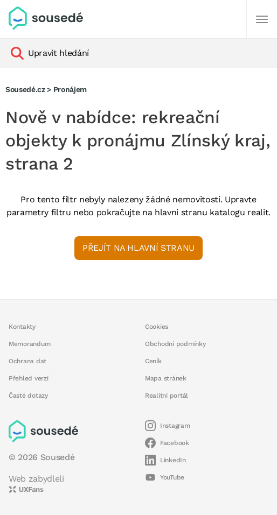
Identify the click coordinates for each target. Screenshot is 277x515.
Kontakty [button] (22, 326)
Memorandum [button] (29, 344)
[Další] (261, 19)
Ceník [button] (153, 361)
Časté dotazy (28, 395)
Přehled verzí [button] (29, 378)
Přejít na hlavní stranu (138, 248)
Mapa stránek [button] (165, 378)
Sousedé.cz (25, 89)
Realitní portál (166, 395)
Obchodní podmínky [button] (175, 344)
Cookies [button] (156, 326)
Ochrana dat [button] (27, 361)
